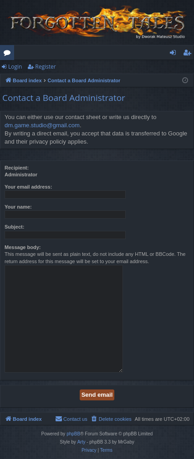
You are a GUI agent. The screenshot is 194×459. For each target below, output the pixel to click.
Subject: (14, 227)
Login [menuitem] (174, 54)
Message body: (23, 247)
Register (45, 66)
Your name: (18, 207)
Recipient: (17, 167)
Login (15, 66)
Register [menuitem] (189, 54)
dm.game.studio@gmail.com (42, 125)
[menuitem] (111, 419)
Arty (81, 441)
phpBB (73, 433)
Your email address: (28, 187)
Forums (9, 54)
